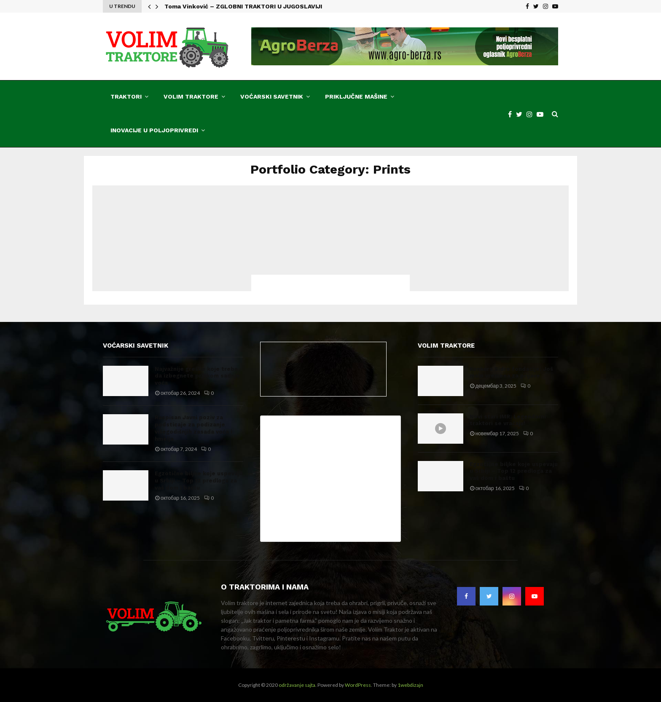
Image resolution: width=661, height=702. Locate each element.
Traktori (126, 96)
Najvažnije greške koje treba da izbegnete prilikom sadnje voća (197, 376)
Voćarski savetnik (271, 96)
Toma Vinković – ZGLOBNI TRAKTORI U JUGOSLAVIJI (243, 6)
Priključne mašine (356, 96)
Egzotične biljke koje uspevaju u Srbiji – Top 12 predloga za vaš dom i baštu (199, 480)
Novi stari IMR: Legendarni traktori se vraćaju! (508, 420)
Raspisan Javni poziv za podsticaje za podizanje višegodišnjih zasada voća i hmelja (193, 428)
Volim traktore (191, 96)
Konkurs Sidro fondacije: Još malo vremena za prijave (511, 372)
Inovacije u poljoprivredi (154, 130)
